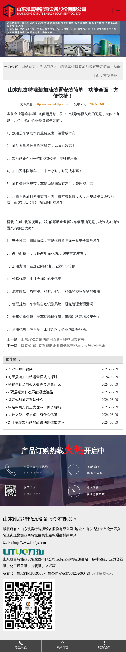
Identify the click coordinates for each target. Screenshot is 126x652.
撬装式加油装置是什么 (25, 400)
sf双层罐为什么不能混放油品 (30, 392)
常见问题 (46, 67)
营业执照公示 (102, 573)
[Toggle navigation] (117, 10)
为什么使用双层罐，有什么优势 (32, 415)
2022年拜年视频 (20, 369)
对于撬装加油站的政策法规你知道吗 (36, 422)
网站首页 (29, 67)
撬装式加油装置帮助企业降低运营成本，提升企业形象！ (65, 346)
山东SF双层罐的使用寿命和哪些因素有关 (53, 339)
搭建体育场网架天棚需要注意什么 (34, 384)
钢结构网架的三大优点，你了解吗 (34, 407)
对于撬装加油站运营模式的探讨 (32, 377)
